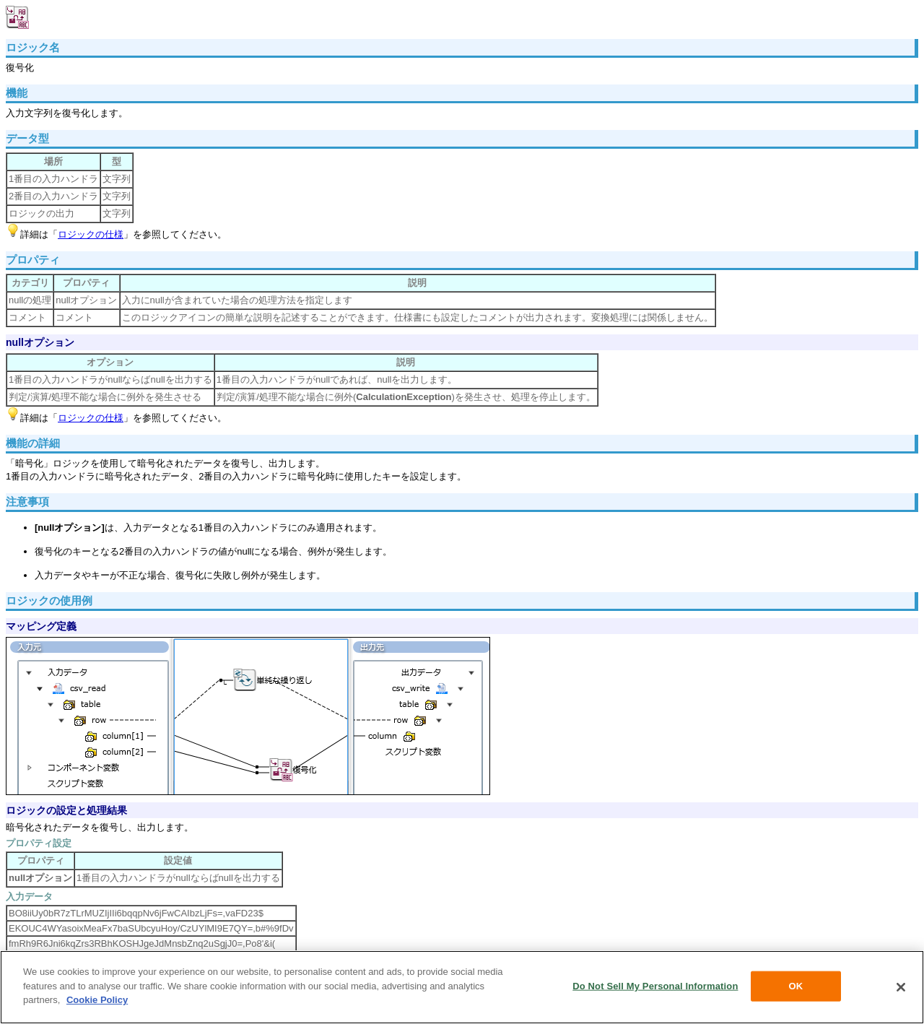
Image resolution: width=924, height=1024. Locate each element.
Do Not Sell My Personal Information (655, 986)
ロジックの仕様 (90, 234)
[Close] (901, 987)
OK (796, 986)
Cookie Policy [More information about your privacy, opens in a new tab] (97, 999)
